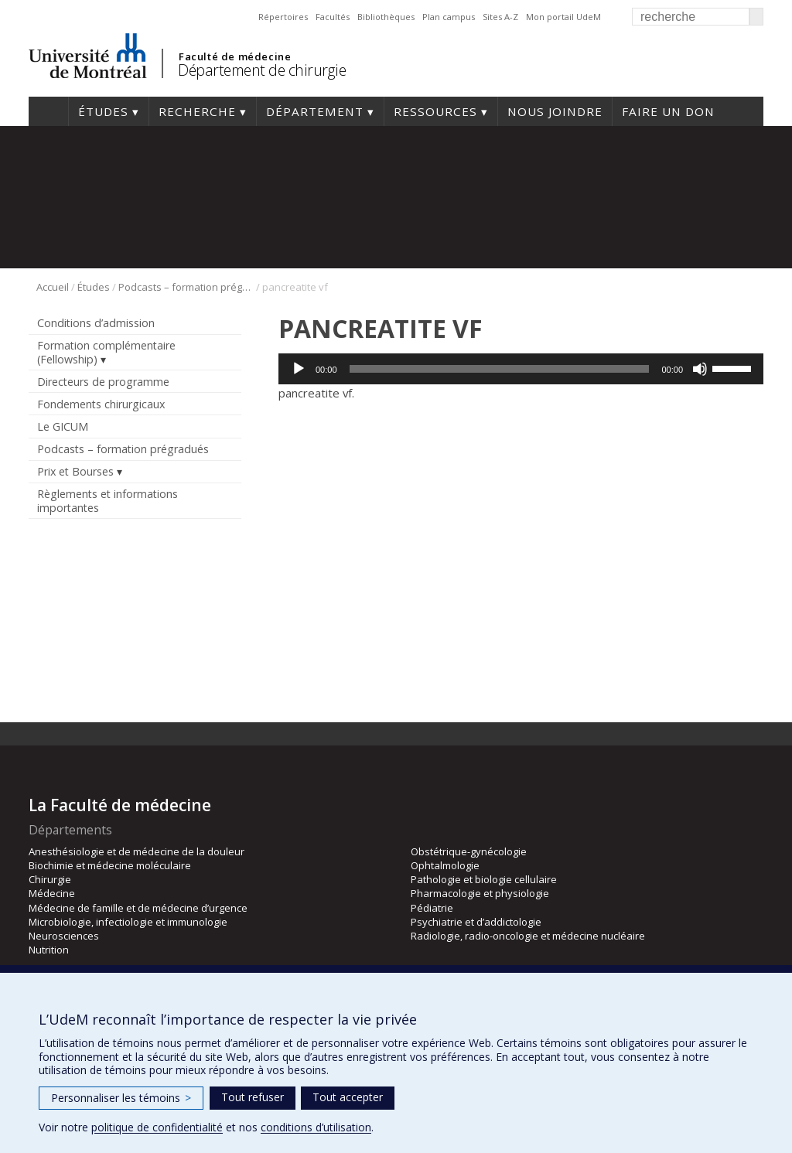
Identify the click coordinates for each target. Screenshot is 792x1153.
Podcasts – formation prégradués (186, 287)
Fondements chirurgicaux (101, 404)
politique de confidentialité (157, 1127)
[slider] (500, 369)
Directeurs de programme (103, 381)
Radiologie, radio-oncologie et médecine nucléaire (528, 936)
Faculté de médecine (235, 56)
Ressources (435, 111)
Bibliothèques (386, 16)
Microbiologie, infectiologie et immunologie (128, 922)
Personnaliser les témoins (121, 1097)
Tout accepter (347, 1097)
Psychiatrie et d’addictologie (476, 922)
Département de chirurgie (262, 70)
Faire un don (668, 111)
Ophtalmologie (445, 865)
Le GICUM (62, 426)
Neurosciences (64, 936)
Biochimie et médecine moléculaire (110, 865)
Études (103, 111)
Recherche (197, 111)
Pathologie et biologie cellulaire (484, 879)
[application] (520, 368)
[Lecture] (298, 369)
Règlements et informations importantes (107, 500)
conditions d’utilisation (316, 1127)
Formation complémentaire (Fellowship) (106, 352)
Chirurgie (50, 879)
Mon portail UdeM (563, 16)
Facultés (333, 16)
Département (315, 111)
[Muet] (700, 369)
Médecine (52, 893)
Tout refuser (252, 1097)
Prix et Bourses (75, 471)
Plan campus (448, 16)
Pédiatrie (432, 908)
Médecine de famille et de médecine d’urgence (138, 908)
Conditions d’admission (96, 323)
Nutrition (49, 950)
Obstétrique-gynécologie (469, 851)
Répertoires (283, 16)
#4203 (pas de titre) (48, 111)
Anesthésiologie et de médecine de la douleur (136, 851)
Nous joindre (555, 111)
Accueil (52, 287)
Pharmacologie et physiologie (480, 893)
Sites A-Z (500, 16)
